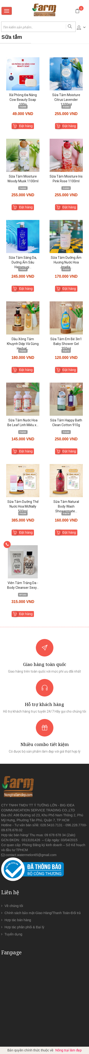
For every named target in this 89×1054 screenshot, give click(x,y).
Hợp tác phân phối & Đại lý (24, 927)
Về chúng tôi (14, 906)
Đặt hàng (26, 126)
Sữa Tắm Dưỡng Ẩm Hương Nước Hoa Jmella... (66, 262)
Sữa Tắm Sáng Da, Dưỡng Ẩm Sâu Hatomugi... (23, 262)
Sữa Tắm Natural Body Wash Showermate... (66, 506)
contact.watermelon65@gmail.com (30, 855)
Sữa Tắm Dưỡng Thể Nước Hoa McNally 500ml (22, 506)
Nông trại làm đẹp (68, 1050)
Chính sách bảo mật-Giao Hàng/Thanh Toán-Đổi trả (43, 913)
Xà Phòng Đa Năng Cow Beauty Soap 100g (23, 99)
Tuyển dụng (13, 934)
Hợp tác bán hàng (18, 920)
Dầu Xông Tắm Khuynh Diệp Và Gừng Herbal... (23, 343)
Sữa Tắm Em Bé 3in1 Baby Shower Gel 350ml (66, 343)
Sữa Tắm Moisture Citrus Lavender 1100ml (66, 99)
